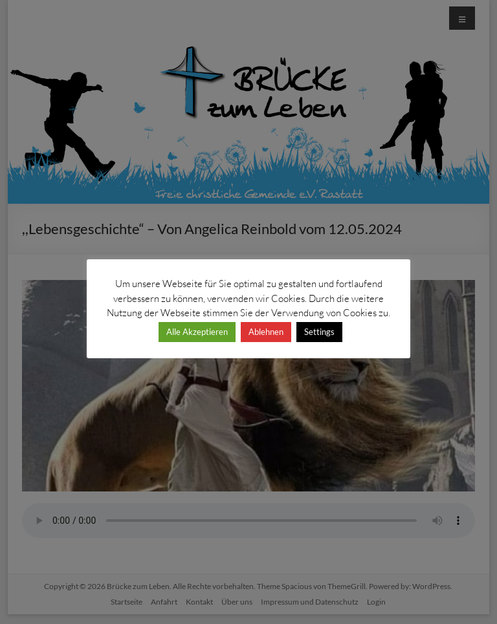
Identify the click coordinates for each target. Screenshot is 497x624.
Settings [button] (319, 332)
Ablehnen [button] (265, 332)
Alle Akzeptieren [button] (197, 332)
